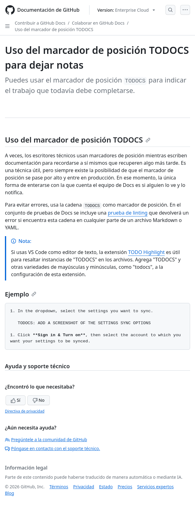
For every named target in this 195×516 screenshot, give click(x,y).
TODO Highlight (146, 252)
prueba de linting (128, 212)
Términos (59, 487)
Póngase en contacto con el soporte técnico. (52, 448)
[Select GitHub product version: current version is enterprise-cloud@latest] (125, 10)
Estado (106, 487)
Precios (125, 487)
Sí (15, 400)
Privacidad (83, 487)
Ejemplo (20, 294)
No (39, 400)
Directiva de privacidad (24, 411)
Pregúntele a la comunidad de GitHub (46, 439)
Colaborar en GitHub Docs (98, 23)
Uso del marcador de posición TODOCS (54, 29)
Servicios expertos (155, 487)
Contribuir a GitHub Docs (40, 23)
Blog (9, 493)
